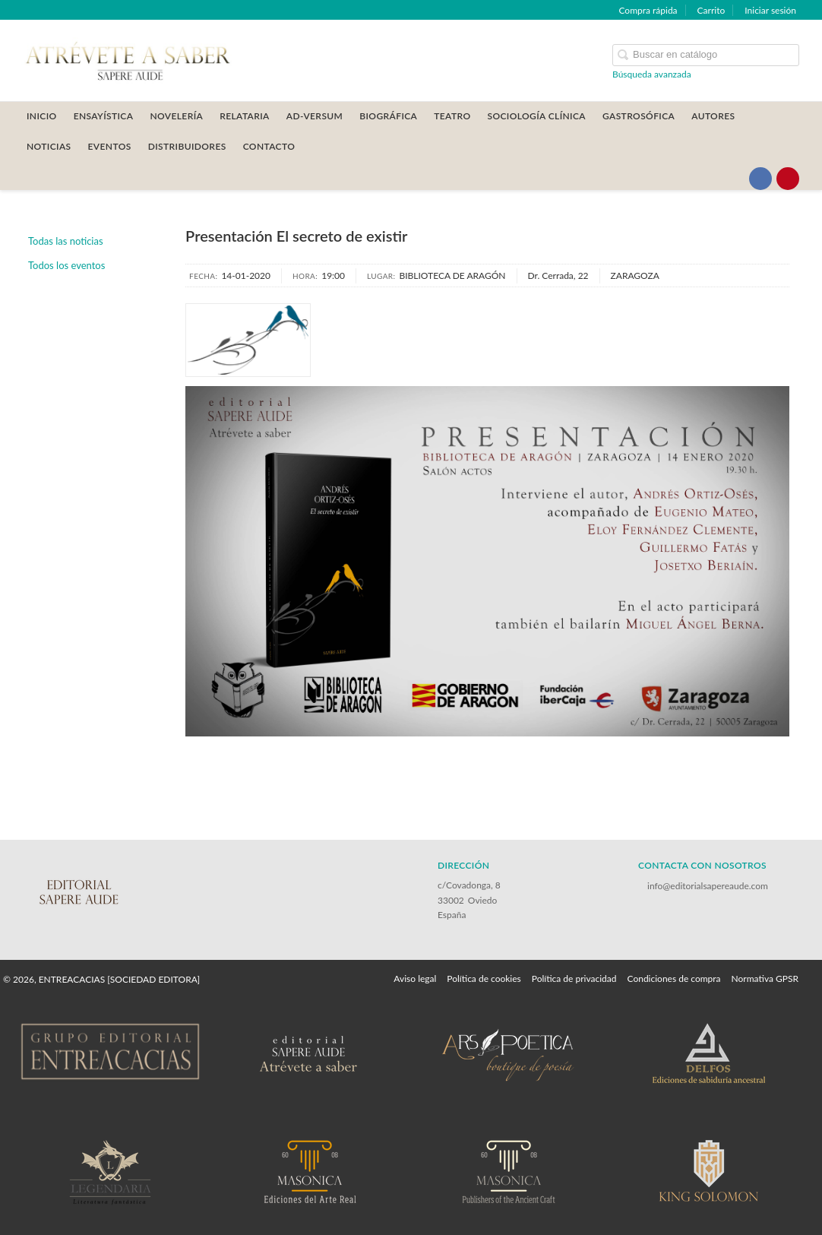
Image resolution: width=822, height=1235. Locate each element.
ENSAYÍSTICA (104, 116)
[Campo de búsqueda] (705, 55)
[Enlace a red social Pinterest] (787, 178)
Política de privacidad (574, 978)
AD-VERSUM (314, 116)
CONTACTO (269, 146)
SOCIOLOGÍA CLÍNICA (536, 116)
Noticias (49, 146)
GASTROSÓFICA (638, 116)
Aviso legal (415, 978)
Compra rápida (647, 10)
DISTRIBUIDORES (187, 146)
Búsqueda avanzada (651, 74)
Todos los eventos (66, 265)
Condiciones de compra (673, 978)
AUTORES (713, 116)
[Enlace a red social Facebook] (760, 178)
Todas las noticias (65, 241)
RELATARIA (245, 116)
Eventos (109, 146)
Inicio (42, 116)
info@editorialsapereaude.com (707, 885)
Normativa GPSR (765, 978)
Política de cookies (483, 978)
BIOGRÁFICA (388, 116)
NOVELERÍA (176, 116)
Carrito (711, 10)
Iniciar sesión (770, 10)
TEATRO (452, 116)
